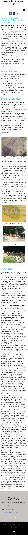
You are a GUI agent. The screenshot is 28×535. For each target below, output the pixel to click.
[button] (24, 10)
